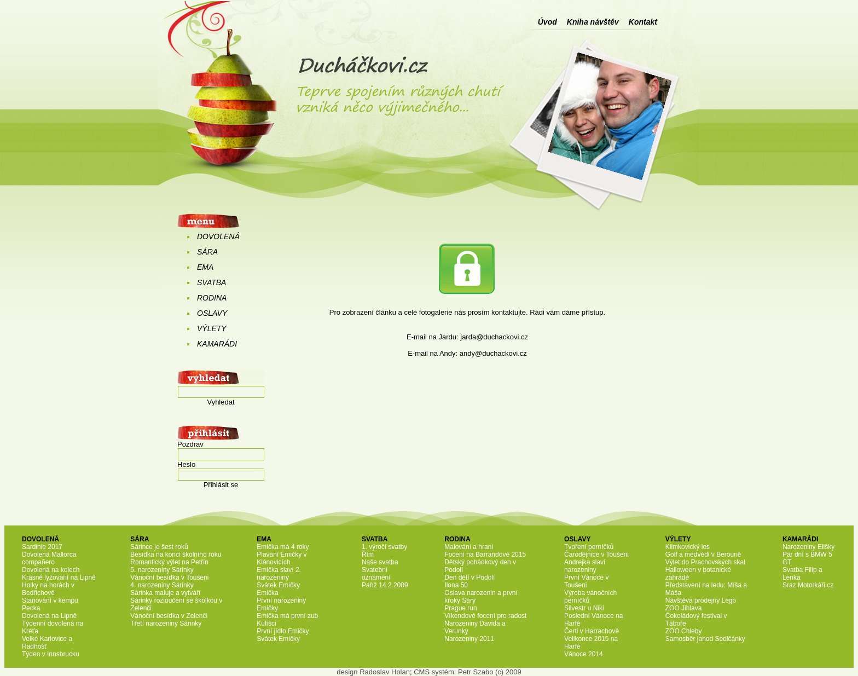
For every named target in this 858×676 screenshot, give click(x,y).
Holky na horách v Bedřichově (48, 589)
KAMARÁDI (217, 343)
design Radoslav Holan (373, 672)
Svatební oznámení (376, 573)
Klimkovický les (687, 547)
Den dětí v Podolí (469, 577)
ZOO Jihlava (683, 608)
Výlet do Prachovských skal (705, 562)
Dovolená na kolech (50, 570)
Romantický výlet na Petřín (169, 562)
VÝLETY (212, 328)
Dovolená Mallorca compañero (49, 558)
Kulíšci (266, 623)
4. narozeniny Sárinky (161, 585)
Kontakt (643, 22)
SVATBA (211, 282)
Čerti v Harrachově (591, 631)
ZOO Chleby (683, 631)
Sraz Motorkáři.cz (807, 585)
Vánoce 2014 (583, 654)
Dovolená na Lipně (49, 616)
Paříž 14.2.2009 (385, 585)
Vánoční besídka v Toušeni (169, 577)
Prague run (460, 608)
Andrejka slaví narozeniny (584, 566)
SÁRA (207, 251)
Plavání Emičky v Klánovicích (281, 558)
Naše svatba (380, 562)
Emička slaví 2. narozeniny (279, 573)
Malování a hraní (468, 547)
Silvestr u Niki (584, 608)
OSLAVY (212, 313)
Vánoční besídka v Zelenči (168, 616)
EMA (205, 267)
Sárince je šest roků (159, 547)
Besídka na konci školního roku (175, 554)
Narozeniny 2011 (469, 639)
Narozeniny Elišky (808, 547)
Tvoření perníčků (588, 547)
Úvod (547, 22)
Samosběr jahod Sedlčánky (705, 639)
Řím (368, 554)
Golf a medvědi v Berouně (703, 554)
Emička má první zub (287, 616)
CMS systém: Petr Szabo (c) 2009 (467, 672)
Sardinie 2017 (42, 547)
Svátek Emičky (278, 585)
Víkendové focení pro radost (485, 616)
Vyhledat (220, 402)
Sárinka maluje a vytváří (165, 593)
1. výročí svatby (384, 547)
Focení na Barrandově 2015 (485, 554)
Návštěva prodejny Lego (700, 600)
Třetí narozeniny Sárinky (165, 623)
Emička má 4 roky (283, 547)
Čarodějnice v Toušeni (596, 554)
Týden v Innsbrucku (50, 654)
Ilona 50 (456, 585)
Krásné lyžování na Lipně (59, 577)
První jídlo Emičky (283, 631)
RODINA (212, 297)
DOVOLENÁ (218, 236)
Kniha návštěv (593, 22)
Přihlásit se (221, 485)
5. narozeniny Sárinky (161, 570)
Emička (267, 593)
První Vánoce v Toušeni (586, 581)
